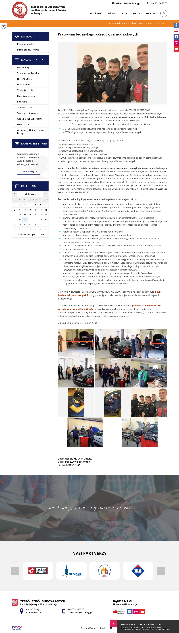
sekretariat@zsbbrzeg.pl (126, 3)
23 (35, 219)
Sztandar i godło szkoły (28, 73)
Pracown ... (160, 23)
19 (14, 219)
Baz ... (149, 23)
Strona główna (93, 13)
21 (25, 219)
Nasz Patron (23, 84)
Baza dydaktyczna (26, 96)
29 (30, 224)
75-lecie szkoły (24, 107)
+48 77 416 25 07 (157, 3)
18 (46, 214)
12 (14, 214)
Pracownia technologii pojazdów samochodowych (98, 34)
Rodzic (136, 13)
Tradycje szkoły (25, 90)
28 (25, 224)
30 (35, 224)
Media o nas (23, 124)
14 (25, 214)
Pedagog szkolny (25, 44)
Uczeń (124, 13)
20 (20, 219)
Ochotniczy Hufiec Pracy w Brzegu (30, 132)
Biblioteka (22, 101)
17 (40, 214)
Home (124, 23)
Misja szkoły (23, 67)
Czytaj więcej (29, 171)
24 (40, 219)
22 (30, 219)
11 (46, 210)
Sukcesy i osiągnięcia (27, 113)
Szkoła (111, 13)
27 (20, 224)
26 (14, 224)
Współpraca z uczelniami (29, 118)
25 (46, 219)
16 (35, 214)
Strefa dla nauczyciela (28, 49)
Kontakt (150, 13)
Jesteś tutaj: (115, 23)
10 (40, 210)
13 (20, 214)
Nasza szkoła (32, 60)
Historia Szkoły (24, 78)
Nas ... (140, 23)
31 (40, 224)
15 (30, 214)
